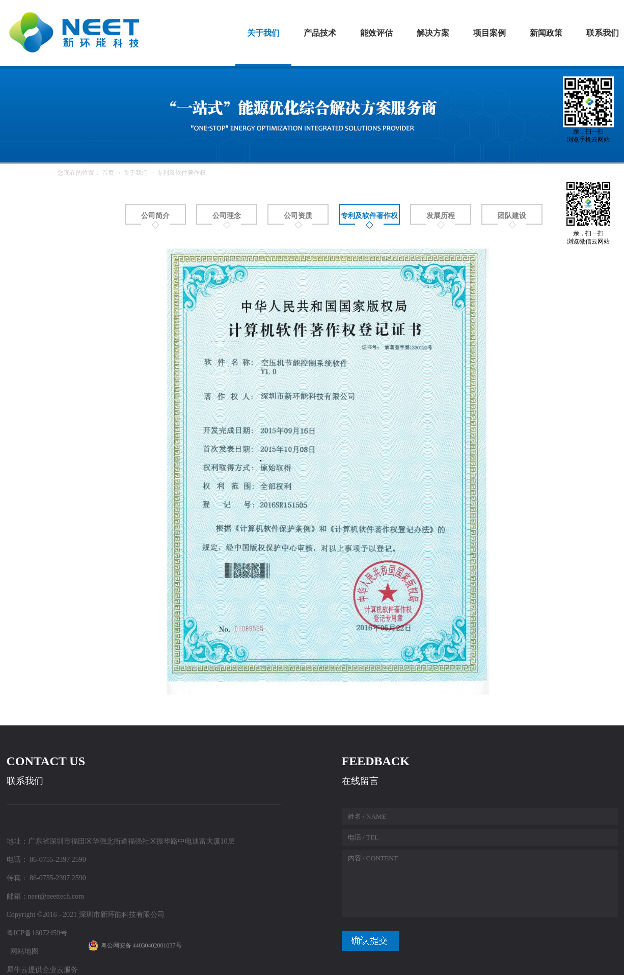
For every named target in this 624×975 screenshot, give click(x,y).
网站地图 (23, 951)
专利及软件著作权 (181, 172)
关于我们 (135, 172)
